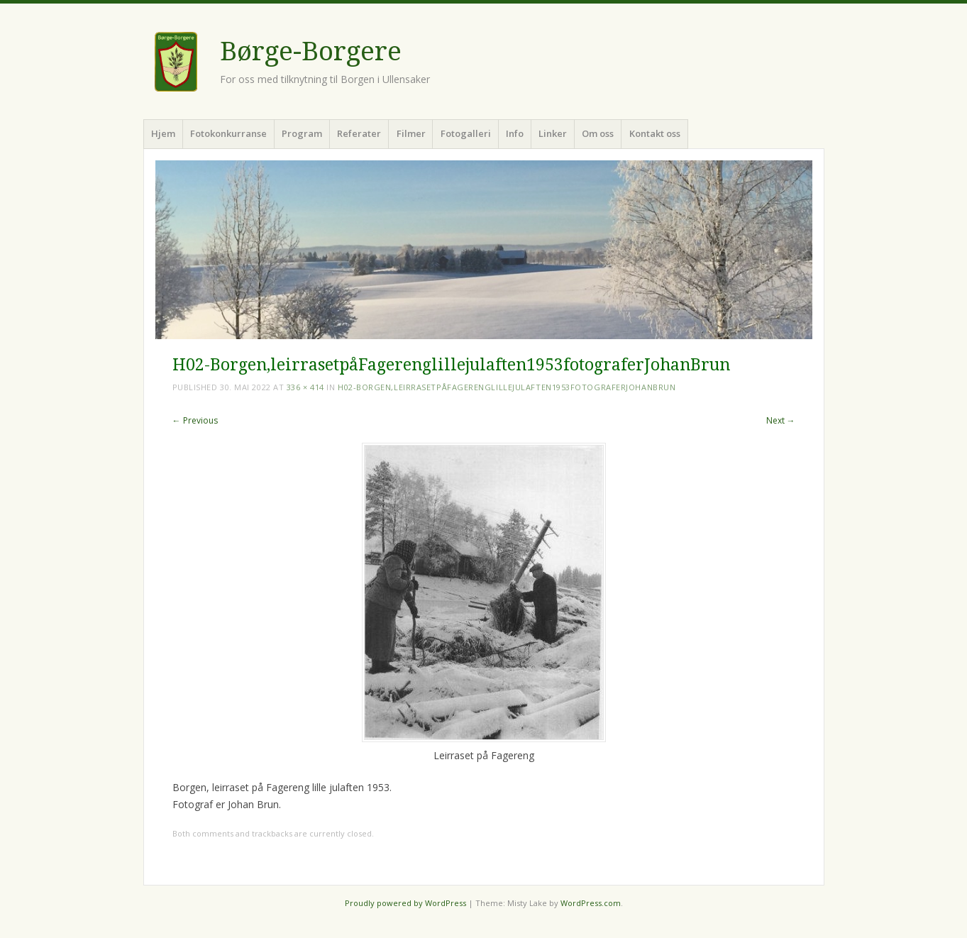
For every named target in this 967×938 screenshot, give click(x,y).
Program (302, 133)
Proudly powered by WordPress (405, 903)
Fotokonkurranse (228, 133)
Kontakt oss (654, 133)
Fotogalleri (466, 133)
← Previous (195, 420)
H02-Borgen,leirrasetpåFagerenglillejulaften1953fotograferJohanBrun (506, 387)
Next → (780, 420)
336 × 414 (305, 387)
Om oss (598, 133)
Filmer (411, 133)
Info (515, 133)
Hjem (163, 133)
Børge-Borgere (311, 51)
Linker (552, 133)
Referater (359, 133)
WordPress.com (590, 903)
